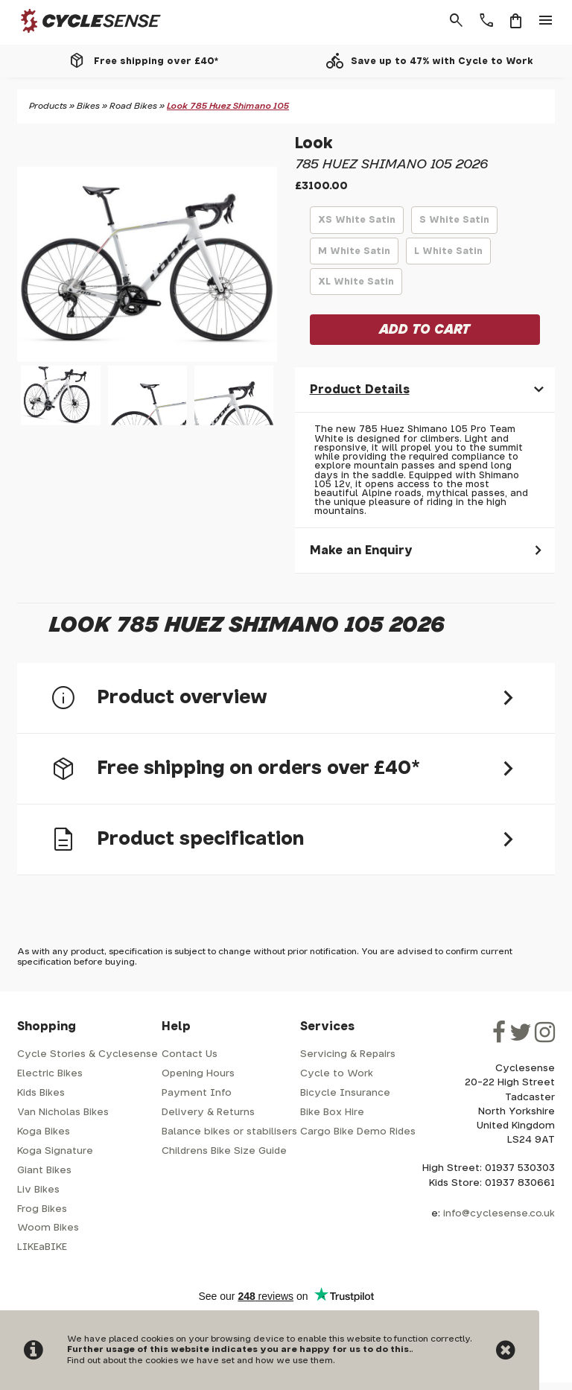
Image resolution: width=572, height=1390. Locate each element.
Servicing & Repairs (347, 1054)
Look (314, 143)
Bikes (88, 106)
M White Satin (354, 255)
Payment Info (197, 1093)
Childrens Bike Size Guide (224, 1151)
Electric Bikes (50, 1074)
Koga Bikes (43, 1132)
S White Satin (454, 224)
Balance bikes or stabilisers (229, 1132)
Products (48, 106)
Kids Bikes (41, 1093)
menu (546, 21)
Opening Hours (198, 1074)
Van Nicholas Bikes (63, 1112)
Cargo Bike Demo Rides (358, 1132)
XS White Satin (356, 224)
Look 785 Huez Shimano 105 (228, 106)
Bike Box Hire (332, 1112)
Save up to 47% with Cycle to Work (442, 61)
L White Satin (448, 255)
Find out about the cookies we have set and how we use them (200, 1360)
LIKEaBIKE (42, 1247)
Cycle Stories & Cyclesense (87, 1054)
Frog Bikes (42, 1209)
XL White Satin (356, 286)
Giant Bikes (44, 1170)
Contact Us (189, 1054)
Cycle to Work (336, 1074)
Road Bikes (133, 106)
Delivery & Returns (208, 1112)
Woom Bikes (48, 1228)
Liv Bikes (38, 1190)
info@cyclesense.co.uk (499, 1214)
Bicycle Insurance (345, 1093)
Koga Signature (55, 1151)
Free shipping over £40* (156, 61)
